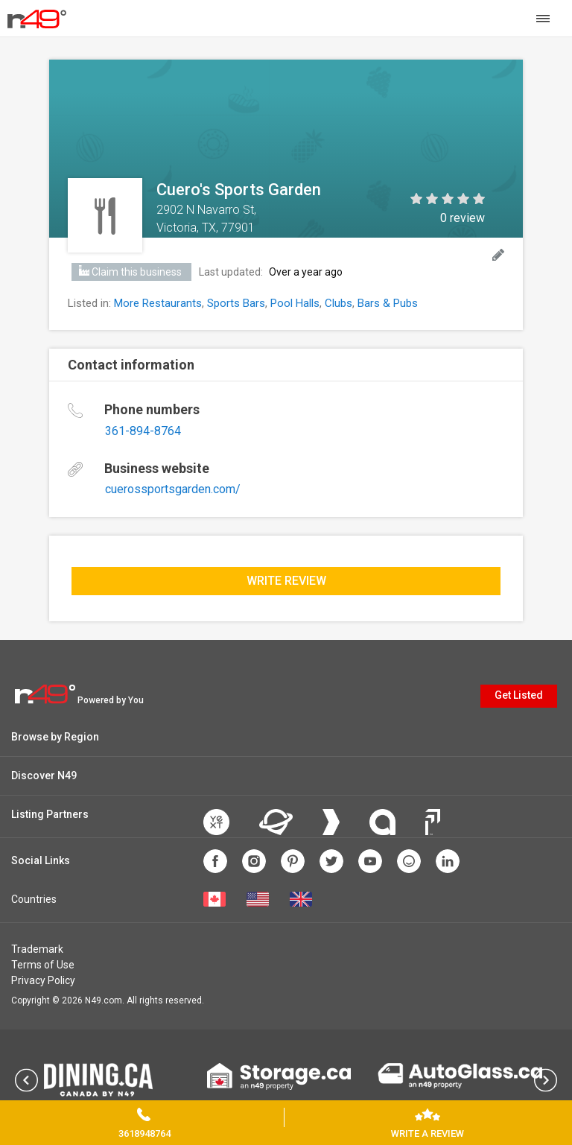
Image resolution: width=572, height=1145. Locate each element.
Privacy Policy (43, 980)
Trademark (37, 949)
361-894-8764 (143, 431)
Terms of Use (42, 965)
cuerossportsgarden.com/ (173, 489)
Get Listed (519, 695)
